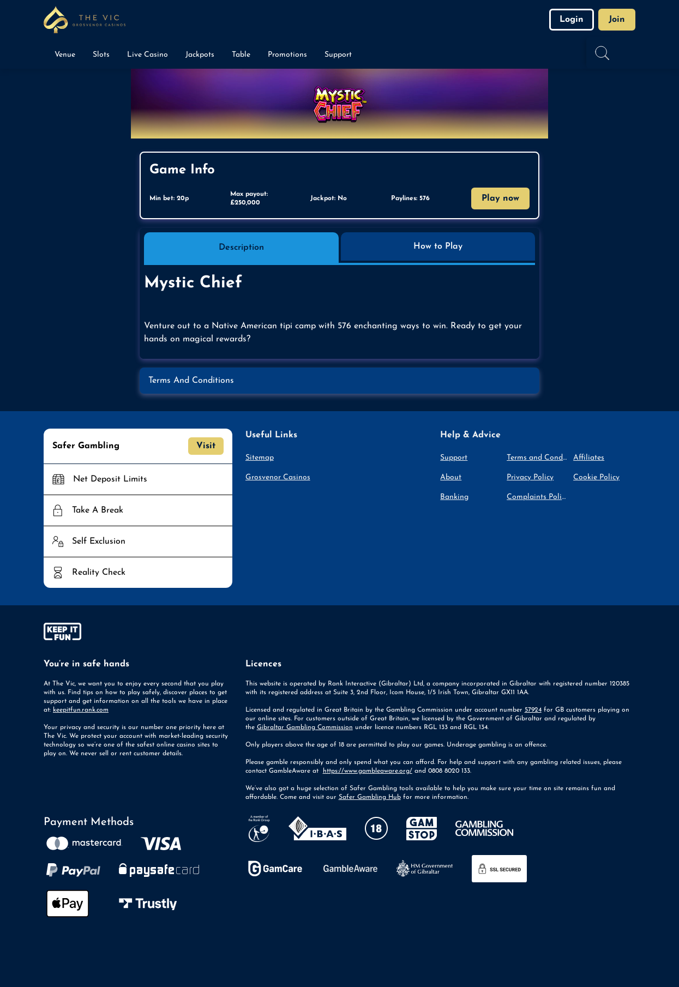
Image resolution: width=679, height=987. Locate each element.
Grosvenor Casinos (277, 477)
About (450, 477)
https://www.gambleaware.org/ (367, 771)
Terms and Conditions (538, 458)
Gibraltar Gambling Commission (305, 727)
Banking (454, 497)
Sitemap (259, 458)
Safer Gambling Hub (370, 797)
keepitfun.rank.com (81, 710)
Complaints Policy (538, 497)
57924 (533, 710)
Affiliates (588, 458)
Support (453, 458)
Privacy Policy (530, 477)
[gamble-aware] (138, 634)
